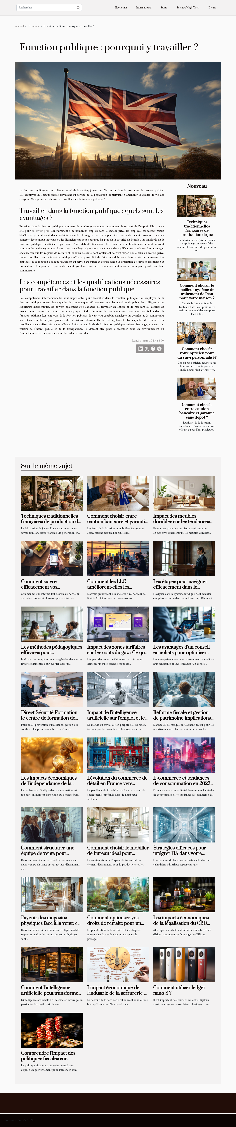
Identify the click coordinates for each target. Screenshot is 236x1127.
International (143, 7)
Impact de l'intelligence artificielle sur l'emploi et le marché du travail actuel (116, 718)
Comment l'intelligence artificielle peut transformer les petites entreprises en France (50, 996)
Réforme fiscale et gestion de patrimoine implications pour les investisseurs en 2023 (182, 721)
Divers (212, 7)
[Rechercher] (49, 7)
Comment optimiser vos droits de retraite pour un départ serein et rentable (114, 923)
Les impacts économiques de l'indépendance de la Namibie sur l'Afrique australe (49, 786)
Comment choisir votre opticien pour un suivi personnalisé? (196, 353)
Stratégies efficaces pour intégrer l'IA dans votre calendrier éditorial (179, 853)
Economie (121, 7)
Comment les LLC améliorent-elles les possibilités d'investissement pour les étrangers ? (117, 590)
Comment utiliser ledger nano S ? (179, 990)
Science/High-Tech (188, 7)
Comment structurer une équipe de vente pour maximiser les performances (51, 853)
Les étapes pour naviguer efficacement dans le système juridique (180, 587)
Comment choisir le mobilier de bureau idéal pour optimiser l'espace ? (118, 853)
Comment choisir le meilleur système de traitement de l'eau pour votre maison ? (196, 292)
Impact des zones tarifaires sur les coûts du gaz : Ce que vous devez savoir (117, 653)
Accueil (19, 26)
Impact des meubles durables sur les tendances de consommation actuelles (182, 522)
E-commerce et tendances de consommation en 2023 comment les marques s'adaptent (181, 786)
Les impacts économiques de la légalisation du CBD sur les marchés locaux (181, 923)
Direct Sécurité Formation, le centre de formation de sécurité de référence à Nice (51, 718)
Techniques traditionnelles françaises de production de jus (197, 228)
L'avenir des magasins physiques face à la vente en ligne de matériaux (50, 923)
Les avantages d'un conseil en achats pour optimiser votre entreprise (181, 653)
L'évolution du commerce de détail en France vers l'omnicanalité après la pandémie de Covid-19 (117, 786)
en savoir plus (40, 231)
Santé (164, 7)
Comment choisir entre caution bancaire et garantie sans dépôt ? (197, 411)
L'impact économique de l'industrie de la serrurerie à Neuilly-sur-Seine (116, 993)
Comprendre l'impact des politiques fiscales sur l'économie (48, 1059)
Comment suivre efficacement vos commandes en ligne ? (45, 587)
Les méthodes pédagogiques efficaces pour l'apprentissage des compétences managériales (51, 655)
